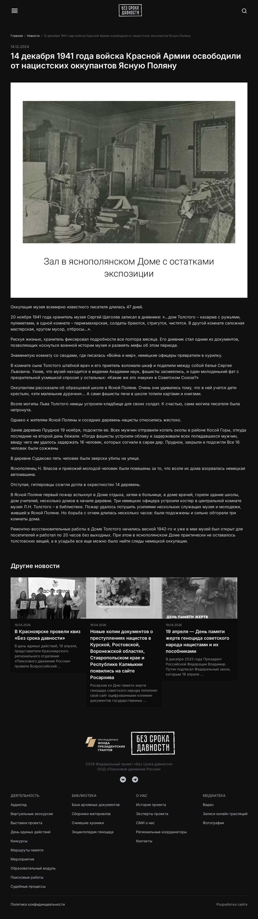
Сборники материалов (91, 814)
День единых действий (30, 832)
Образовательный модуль (33, 868)
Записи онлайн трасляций (225, 814)
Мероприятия (22, 859)
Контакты (144, 841)
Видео (208, 804)
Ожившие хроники (88, 823)
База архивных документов (96, 804)
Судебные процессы (28, 886)
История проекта (151, 804)
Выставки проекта (26, 823)
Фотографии (213, 823)
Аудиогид (19, 804)
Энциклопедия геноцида (93, 832)
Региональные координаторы (161, 832)
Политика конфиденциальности (38, 904)
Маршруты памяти (27, 850)
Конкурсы (19, 841)
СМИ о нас (145, 823)
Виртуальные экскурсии (32, 814)
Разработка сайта (231, 904)
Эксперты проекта (152, 814)
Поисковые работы (27, 877)
